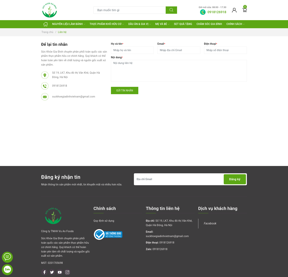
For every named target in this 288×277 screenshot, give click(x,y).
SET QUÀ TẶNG (183, 24)
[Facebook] (44, 255)
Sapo (175, 273)
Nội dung (117, 57)
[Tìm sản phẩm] (129, 10)
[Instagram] (67, 255)
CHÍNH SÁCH (235, 24)
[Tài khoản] (234, 10)
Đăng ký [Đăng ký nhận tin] (234, 179)
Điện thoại (210, 43)
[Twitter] (52, 255)
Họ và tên (117, 43)
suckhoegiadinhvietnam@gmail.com (73, 96)
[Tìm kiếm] (171, 10)
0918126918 (59, 85)
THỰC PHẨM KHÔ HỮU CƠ (107, 24)
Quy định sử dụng (103, 220)
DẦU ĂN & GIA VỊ (139, 24)
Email (161, 43)
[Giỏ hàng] (244, 10)
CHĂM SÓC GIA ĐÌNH (209, 24)
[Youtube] (59, 255)
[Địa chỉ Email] (190, 179)
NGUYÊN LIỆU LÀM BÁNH (68, 24)
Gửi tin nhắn (124, 90)
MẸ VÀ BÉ (162, 24)
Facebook (210, 223)
